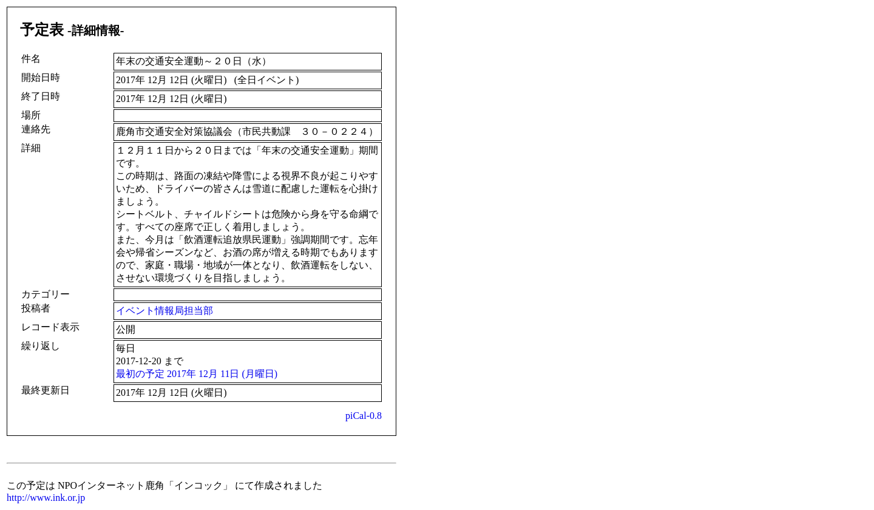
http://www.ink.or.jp (46, 497)
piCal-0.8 (363, 415)
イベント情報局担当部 (164, 310)
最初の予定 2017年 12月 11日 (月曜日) (196, 374)
